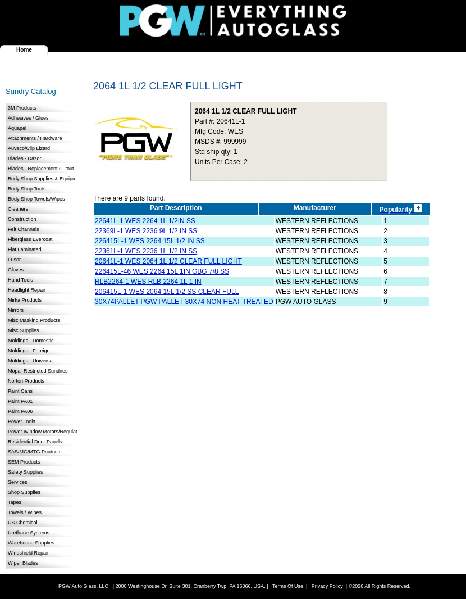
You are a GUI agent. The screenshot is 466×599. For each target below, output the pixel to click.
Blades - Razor (25, 158)
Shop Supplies (24, 492)
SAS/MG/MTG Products (35, 452)
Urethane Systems (28, 533)
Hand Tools (20, 280)
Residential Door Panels (35, 441)
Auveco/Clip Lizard (29, 148)
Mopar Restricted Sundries (38, 371)
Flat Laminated (25, 249)
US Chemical (23, 522)
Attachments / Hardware (35, 138)
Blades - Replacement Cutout (41, 168)
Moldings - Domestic (31, 340)
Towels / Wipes (25, 512)
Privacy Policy (327, 586)
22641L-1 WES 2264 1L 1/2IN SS (145, 221)
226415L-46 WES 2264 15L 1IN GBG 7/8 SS (162, 271)
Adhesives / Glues (28, 118)
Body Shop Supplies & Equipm (42, 178)
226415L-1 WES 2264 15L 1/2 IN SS (150, 241)
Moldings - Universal (31, 361)
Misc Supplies (23, 330)
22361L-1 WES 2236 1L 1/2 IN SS (146, 251)
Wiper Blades (23, 563)
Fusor (14, 259)
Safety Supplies (25, 472)
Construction (22, 219)
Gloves (16, 270)
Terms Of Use (287, 586)
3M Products (22, 108)
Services (18, 482)
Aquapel (17, 128)
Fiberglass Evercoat (30, 239)
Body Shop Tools (26, 189)
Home (24, 50)
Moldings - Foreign (29, 350)
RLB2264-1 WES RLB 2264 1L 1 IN (148, 281)
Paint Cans (20, 391)
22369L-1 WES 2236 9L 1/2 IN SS (146, 231)
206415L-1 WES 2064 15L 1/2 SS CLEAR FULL (167, 292)
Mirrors (16, 310)
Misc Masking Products (34, 320)
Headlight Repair (26, 290)
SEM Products (24, 462)
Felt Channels (23, 229)
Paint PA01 (20, 401)
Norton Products (26, 381)
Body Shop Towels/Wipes (36, 199)
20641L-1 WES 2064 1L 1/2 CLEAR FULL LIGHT (168, 261)
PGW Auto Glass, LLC (83, 586)
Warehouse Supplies (31, 543)
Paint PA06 (20, 411)
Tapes (14, 502)
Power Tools (21, 421)
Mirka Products (25, 300)
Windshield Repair (28, 553)
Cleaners (18, 209)
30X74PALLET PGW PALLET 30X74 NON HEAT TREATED (184, 302)
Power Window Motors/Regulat (42, 431)
